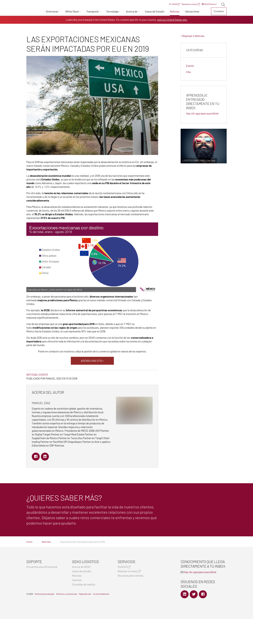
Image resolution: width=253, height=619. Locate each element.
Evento (43, 374)
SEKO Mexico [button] (209, 4)
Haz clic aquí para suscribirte (202, 113)
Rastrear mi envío (191, 4)
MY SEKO (174, 4)
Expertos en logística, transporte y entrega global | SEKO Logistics (32, 12)
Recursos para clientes (130, 575)
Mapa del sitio (85, 594)
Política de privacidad (44, 594)
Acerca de (131, 11)
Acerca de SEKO (81, 567)
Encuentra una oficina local (41, 567)
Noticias (174, 11)
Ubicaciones (192, 11)
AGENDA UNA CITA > (92, 360)
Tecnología (112, 11)
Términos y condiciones (66, 594)
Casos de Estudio (154, 11)
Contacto (219, 11)
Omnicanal (52, 11)
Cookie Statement (101, 594)
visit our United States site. (172, 19)
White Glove (72, 11)
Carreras (77, 580)
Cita (188, 72)
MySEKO (124, 567)
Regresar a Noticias (192, 35)
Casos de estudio (81, 571)
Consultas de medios (83, 584)
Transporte (92, 11)
